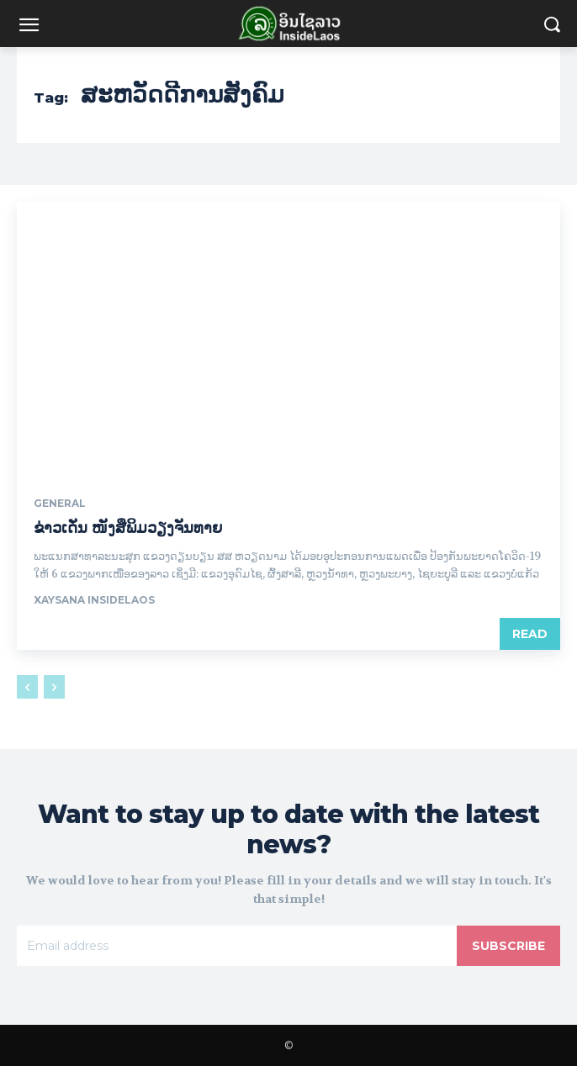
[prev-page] (27, 687)
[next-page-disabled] (54, 687)
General (60, 504)
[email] (237, 946)
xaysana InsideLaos (94, 600)
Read (530, 633)
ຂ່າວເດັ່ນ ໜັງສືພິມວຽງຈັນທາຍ (128, 528)
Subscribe (508, 945)
